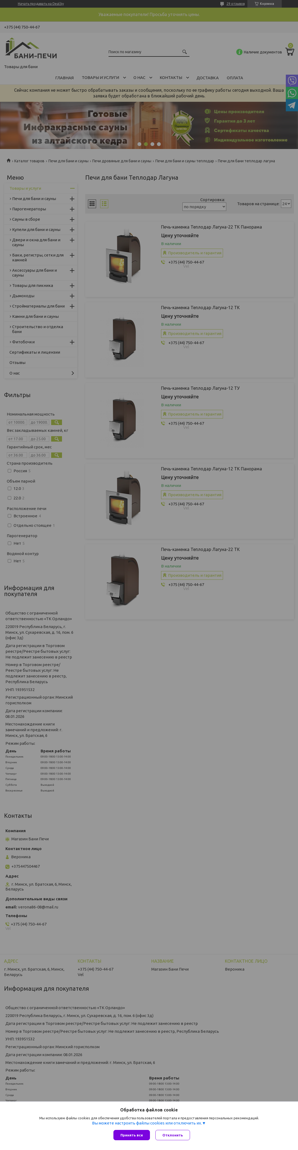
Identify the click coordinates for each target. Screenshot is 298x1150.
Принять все (131, 1135)
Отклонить (172, 1135)
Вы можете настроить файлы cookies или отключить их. (147, 1123)
